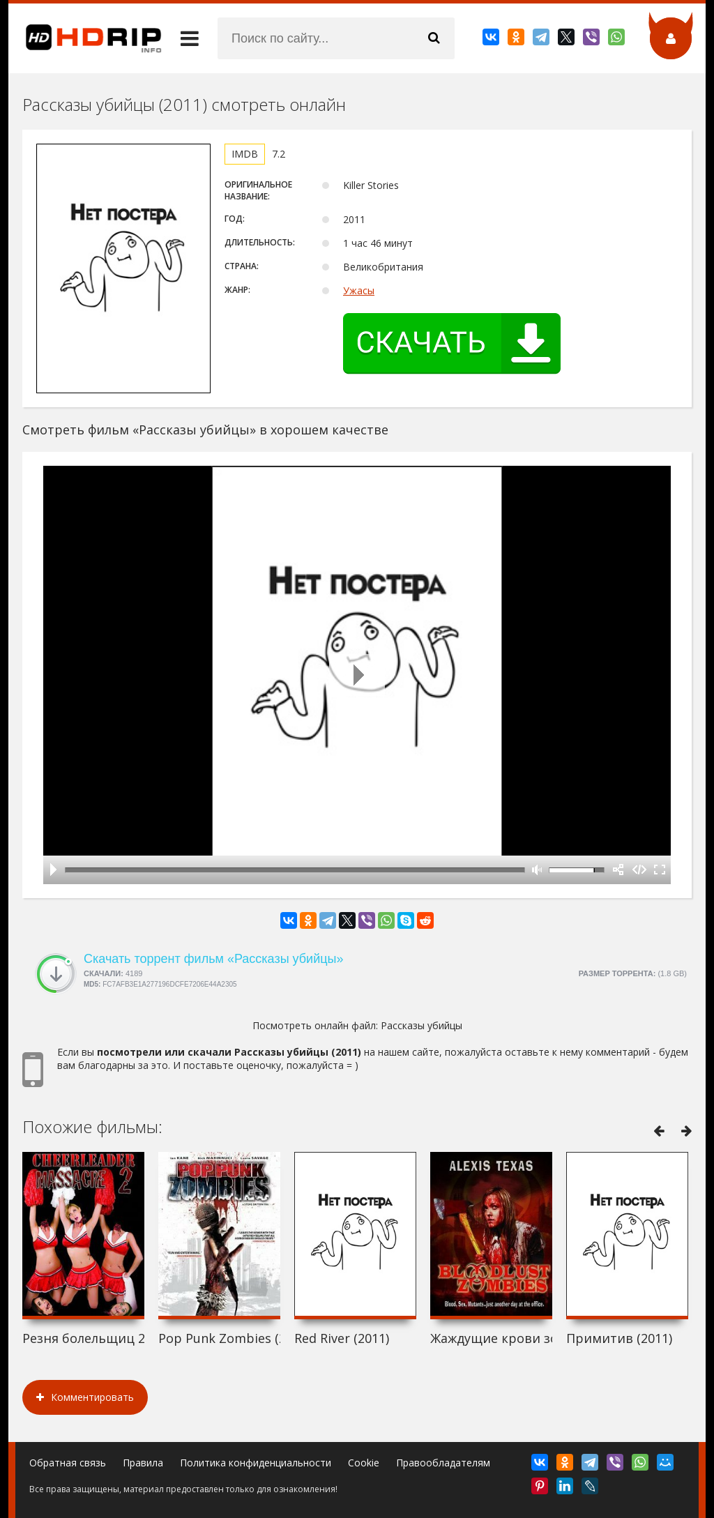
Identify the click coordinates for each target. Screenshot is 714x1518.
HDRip (85, 38)
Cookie (363, 1462)
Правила (143, 1462)
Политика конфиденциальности (255, 1462)
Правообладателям (443, 1462)
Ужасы (358, 290)
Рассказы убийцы (421, 1025)
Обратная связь (67, 1462)
